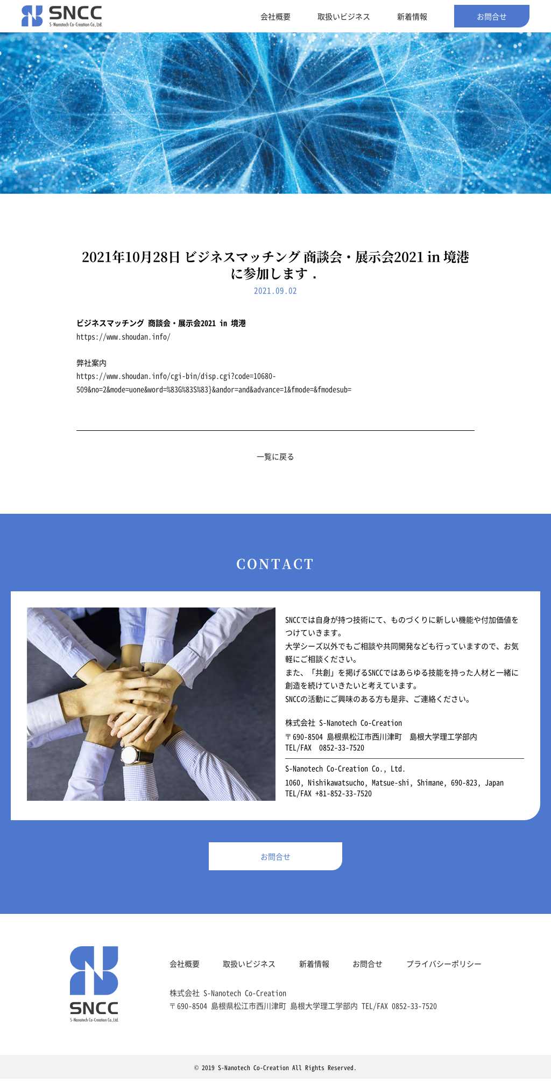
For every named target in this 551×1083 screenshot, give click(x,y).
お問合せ (492, 16)
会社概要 (275, 16)
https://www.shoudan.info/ (123, 336)
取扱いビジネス (343, 16)
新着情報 (412, 16)
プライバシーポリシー (444, 968)
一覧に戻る (275, 456)
